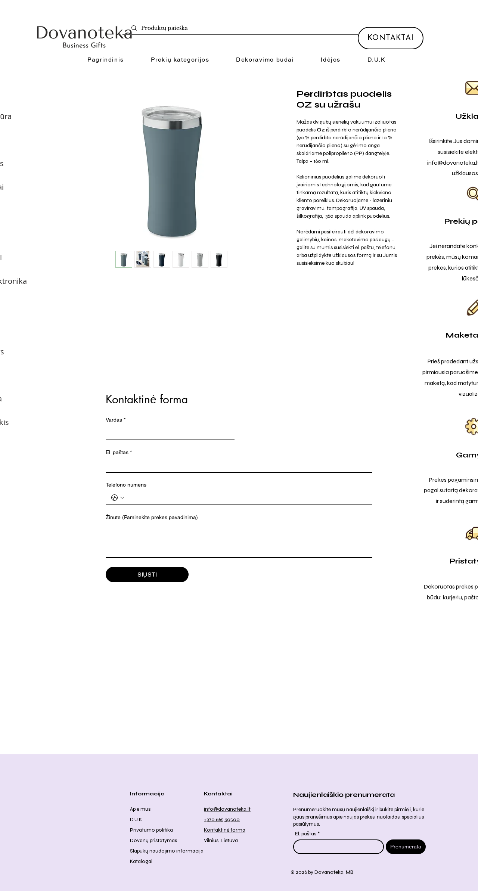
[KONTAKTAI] (390, 38)
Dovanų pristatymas (153, 840)
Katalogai (141, 861)
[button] (180, 60)
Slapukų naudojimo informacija (167, 851)
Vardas (115, 420)
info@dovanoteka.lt (227, 809)
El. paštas (119, 452)
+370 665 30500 (222, 819)
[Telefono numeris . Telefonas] (246, 498)
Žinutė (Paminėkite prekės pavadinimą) (152, 517)
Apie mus (140, 809)
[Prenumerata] (406, 846)
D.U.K (136, 819)
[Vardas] (168, 433)
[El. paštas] (237, 465)
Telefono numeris (126, 485)
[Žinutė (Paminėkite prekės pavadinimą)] (239, 540)
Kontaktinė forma (224, 830)
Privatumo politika (151, 830)
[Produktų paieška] (241, 28)
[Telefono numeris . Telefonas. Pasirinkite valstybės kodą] (117, 497)
